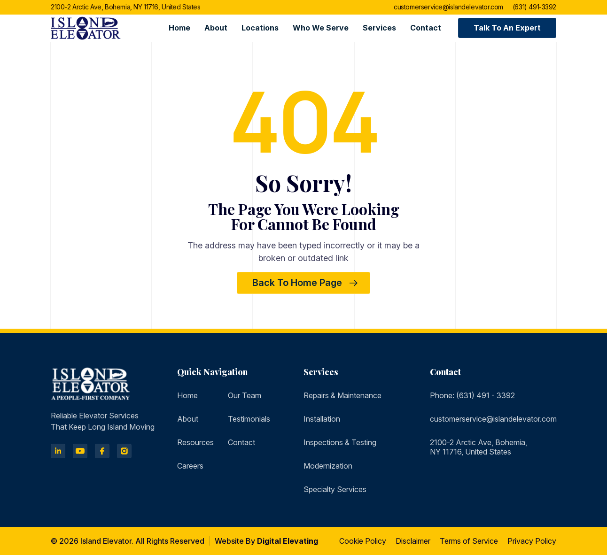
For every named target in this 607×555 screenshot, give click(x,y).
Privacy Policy (531, 541)
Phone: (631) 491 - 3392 (472, 395)
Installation (322, 419)
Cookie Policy (362, 541)
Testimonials (249, 419)
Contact (425, 27)
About (215, 27)
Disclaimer (413, 541)
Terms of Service (469, 541)
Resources (195, 442)
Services (379, 27)
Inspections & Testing (340, 442)
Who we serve (321, 27)
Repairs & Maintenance (342, 395)
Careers (190, 465)
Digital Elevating (287, 541)
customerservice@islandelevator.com (448, 7)
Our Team (244, 395)
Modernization (328, 465)
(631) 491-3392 (534, 7)
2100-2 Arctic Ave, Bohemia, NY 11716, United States (126, 7)
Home (179, 27)
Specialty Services (335, 489)
